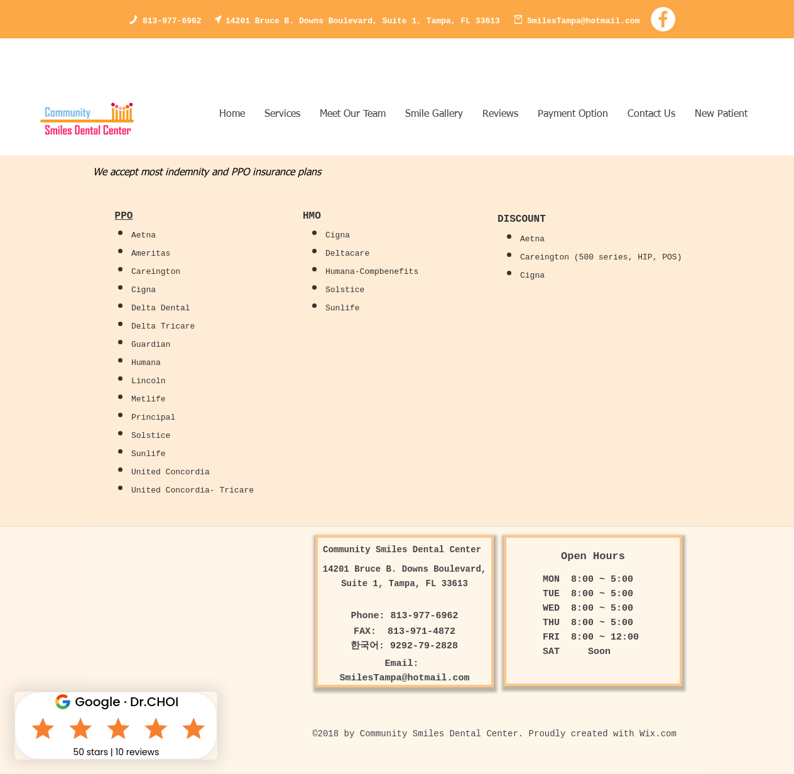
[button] (433, 114)
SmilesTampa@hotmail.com (583, 21)
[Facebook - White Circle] (663, 19)
